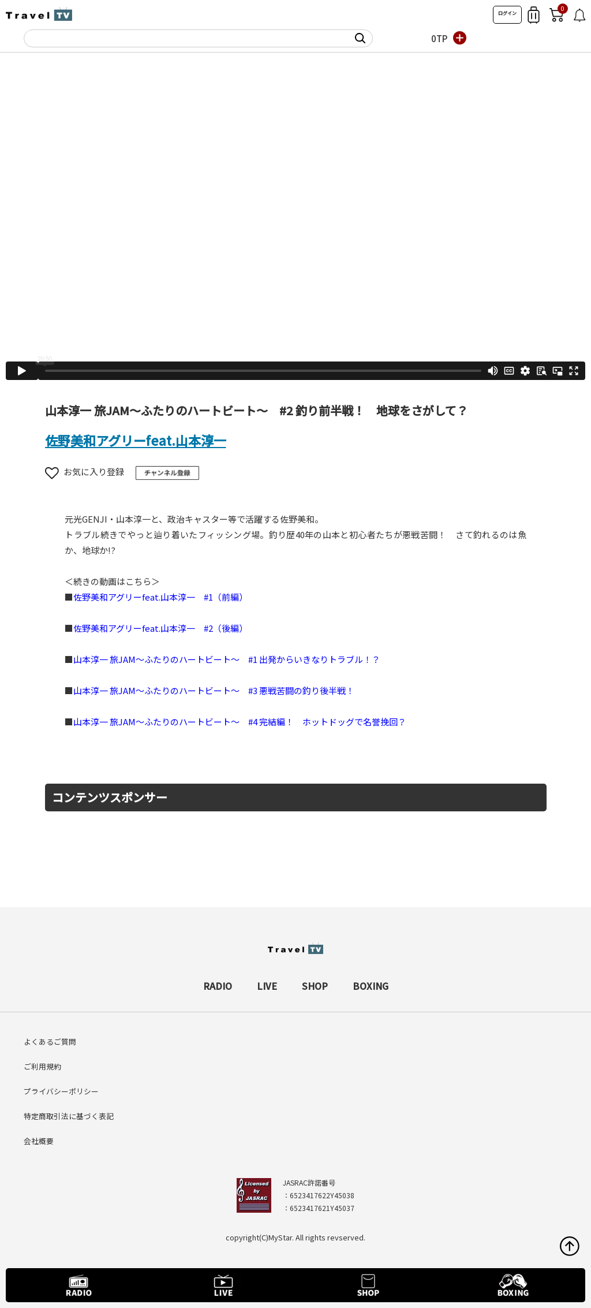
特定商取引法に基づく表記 (69, 1116)
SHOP (315, 986)
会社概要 (39, 1140)
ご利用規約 (42, 1066)
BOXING (370, 986)
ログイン (507, 13)
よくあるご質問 (50, 1041)
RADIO (217, 986)
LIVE (267, 986)
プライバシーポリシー (61, 1091)
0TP (439, 38)
